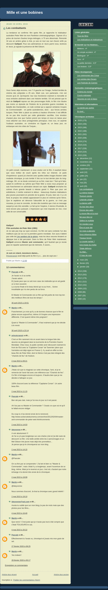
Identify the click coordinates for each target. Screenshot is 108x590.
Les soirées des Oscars (86, 79)
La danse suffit (86, 203)
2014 (80, 271)
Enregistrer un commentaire (16, 565)
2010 (80, 285)
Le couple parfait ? (87, 242)
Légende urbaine (86, 200)
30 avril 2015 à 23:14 (20, 331)
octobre (83, 165)
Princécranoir (11, 256)
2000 (80, 299)
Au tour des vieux (87, 207)
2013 (80, 275)
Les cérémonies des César (88, 76)
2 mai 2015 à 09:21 (19, 361)
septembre (84, 169)
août (82, 172)
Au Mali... (83, 252)
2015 (80, 155)
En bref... (81, 112)
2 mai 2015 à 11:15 (19, 391)
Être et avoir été (86, 228)
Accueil (35, 575)
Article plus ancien (61, 575)
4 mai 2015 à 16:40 (19, 513)
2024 (80, 124)
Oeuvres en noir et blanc (87, 99)
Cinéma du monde (84, 92)
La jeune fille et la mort (89, 214)
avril (82, 186)
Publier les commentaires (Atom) (26, 580)
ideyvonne (16, 430)
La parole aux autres (85, 108)
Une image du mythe (88, 245)
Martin (14, 308)
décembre (84, 158)
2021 (80, 134)
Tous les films (82, 36)
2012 (80, 278)
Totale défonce (86, 248)
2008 (80, 292)
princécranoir (17, 336)
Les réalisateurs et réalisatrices (90, 40)
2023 (80, 127)
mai (81, 183)
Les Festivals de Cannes (87, 83)
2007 (80, 296)
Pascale (15, 272)
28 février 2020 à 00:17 (21, 560)
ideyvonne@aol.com (20, 502)
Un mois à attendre (87, 231)
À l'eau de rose (86, 255)
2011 (80, 282)
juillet (82, 176)
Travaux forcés (86, 238)
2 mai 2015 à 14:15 (19, 450)
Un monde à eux (86, 224)
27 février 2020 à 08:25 (21, 546)
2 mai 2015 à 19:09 (19, 477)
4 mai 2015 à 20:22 (19, 530)
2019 (80, 141)
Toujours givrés (86, 196)
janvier (83, 267)
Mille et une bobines (25, 12)
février (83, 263)
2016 (80, 152)
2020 (80, 138)
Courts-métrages (84, 95)
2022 (80, 131)
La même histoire (87, 193)
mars (82, 260)
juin (81, 179)
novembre (84, 162)
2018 (80, 145)
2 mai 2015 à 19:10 (19, 497)
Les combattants (86, 189)
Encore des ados (86, 210)
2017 (80, 148)
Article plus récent (9, 575)
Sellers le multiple (87, 221)
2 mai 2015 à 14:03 (19, 425)
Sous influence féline (88, 235)
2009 (80, 289)
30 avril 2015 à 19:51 (20, 303)
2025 (80, 120)
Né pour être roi (86, 217)
